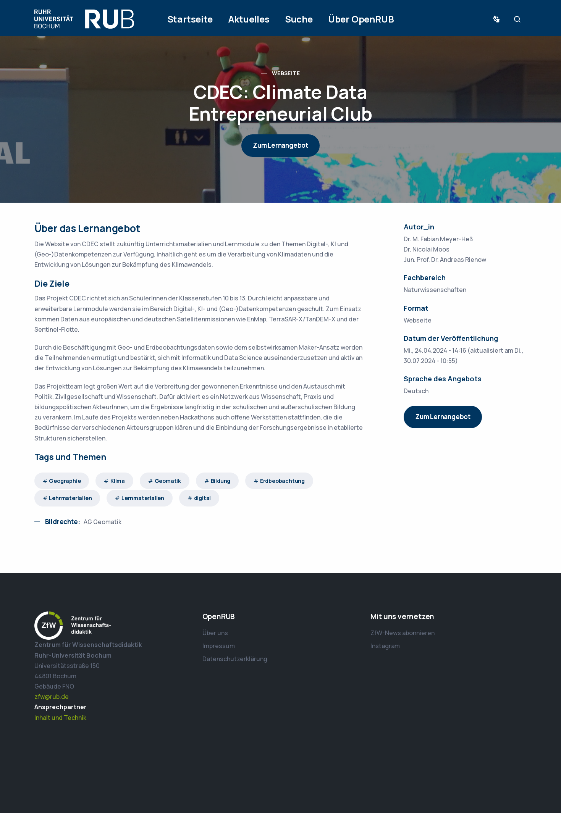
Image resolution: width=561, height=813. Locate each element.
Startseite (190, 19)
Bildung (221, 480)
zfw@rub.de (51, 696)
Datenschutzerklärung (234, 659)
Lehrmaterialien (70, 498)
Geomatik (168, 480)
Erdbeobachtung (282, 480)
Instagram (385, 646)
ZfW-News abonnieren (402, 633)
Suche (299, 19)
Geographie (65, 480)
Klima (117, 480)
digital (202, 498)
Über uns (215, 633)
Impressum (218, 646)
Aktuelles (249, 19)
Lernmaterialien (142, 498)
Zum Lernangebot (280, 145)
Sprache (498, 19)
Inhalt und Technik (60, 717)
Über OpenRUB (361, 19)
